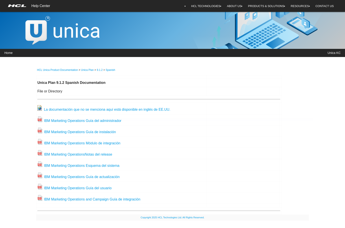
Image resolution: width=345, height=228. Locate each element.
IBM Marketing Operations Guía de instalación (80, 132)
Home (8, 53)
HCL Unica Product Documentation (57, 70)
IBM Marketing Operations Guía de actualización (81, 177)
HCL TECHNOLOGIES (205, 6)
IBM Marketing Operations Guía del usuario (78, 188)
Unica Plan (87, 70)
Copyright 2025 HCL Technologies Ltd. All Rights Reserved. (172, 217)
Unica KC (334, 53)
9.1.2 (100, 70)
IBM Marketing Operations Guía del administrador (82, 121)
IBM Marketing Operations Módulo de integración (82, 143)
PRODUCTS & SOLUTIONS (266, 6)
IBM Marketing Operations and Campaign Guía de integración (92, 199)
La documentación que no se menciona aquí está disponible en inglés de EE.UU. (107, 109)
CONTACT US (325, 6)
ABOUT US (234, 6)
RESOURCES (300, 6)
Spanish (110, 70)
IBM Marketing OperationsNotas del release (78, 154)
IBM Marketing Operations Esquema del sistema (81, 165)
